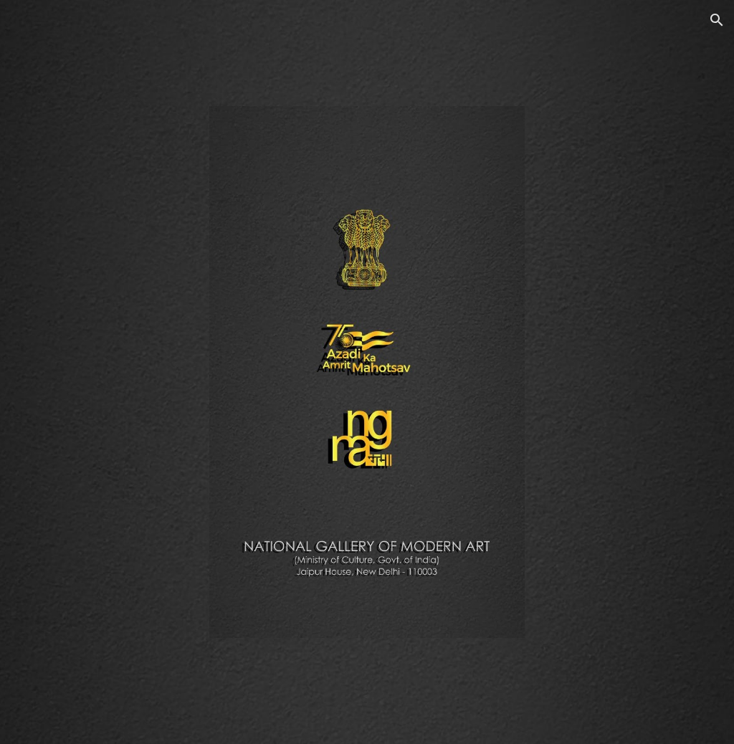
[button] (717, 20)
